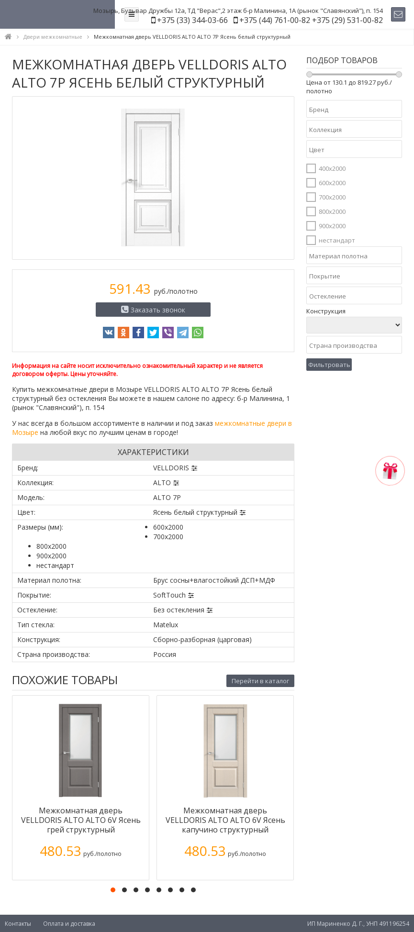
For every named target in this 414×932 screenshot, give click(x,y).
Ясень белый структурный (195, 512)
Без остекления (178, 609)
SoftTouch (169, 594)
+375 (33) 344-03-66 (192, 20)
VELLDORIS (171, 467)
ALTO (162, 482)
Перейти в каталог (260, 681)
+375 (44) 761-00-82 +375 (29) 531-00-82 (311, 20)
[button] (113, 890)
